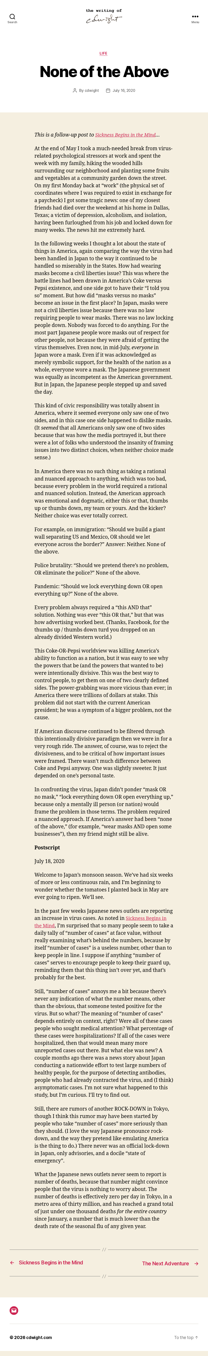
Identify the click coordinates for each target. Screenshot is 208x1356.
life (104, 58)
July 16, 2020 (124, 96)
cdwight (91, 96)
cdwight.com (39, 1342)
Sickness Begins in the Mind (127, 140)
